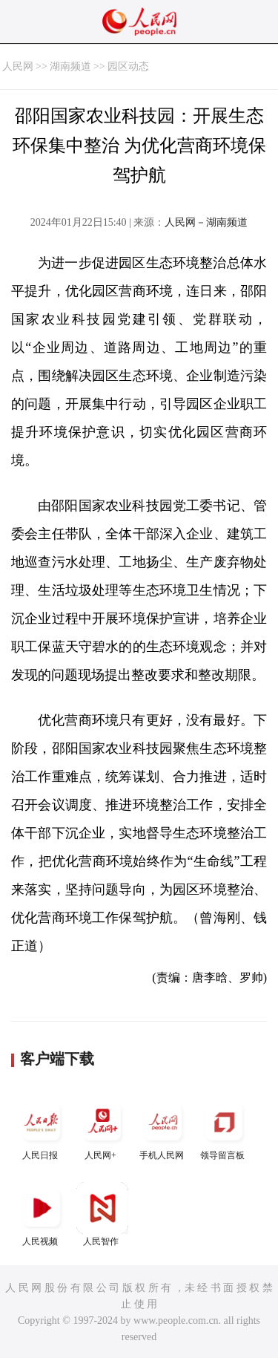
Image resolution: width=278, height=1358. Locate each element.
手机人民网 (163, 1128)
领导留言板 (224, 1128)
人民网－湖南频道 (206, 222)
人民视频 (41, 1214)
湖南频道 (70, 66)
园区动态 (128, 66)
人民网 (17, 66)
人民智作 (102, 1214)
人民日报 (41, 1128)
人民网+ (102, 1128)
